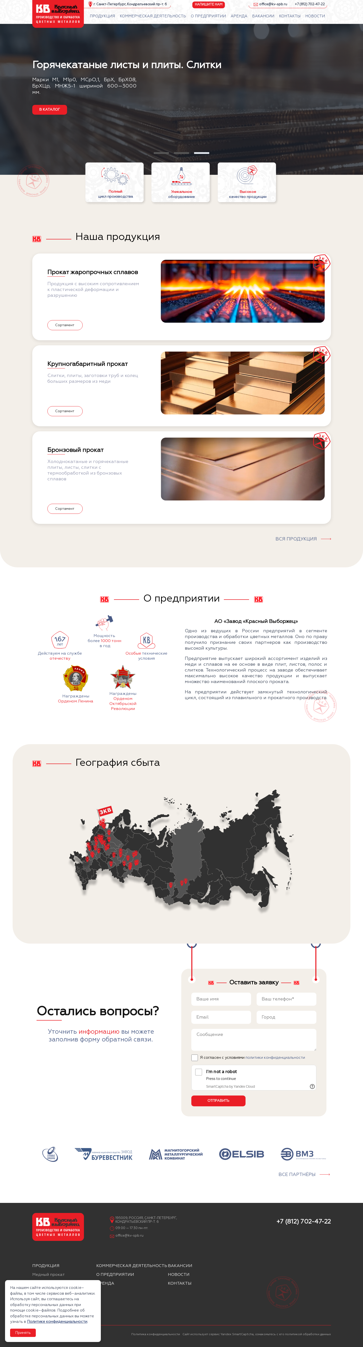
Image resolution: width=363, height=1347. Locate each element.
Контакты (180, 1284)
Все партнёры (297, 1174)
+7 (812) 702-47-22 (310, 4)
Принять (23, 1333)
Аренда (105, 1284)
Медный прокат (48, 1275)
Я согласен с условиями (252, 1058)
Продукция (45, 1266)
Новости (179, 1275)
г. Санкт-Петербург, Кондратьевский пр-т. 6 (130, 4)
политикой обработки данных (308, 1334)
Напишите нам (208, 4)
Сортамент (64, 325)
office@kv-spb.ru (273, 4)
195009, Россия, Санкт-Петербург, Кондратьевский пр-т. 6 (146, 1220)
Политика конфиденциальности (155, 1334)
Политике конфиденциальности (57, 1322)
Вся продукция (296, 539)
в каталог (49, 109)
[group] (50, 1154)
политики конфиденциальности (275, 1058)
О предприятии (115, 1275)
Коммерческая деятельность (131, 1266)
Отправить (218, 1101)
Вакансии (180, 1266)
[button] (161, 153)
